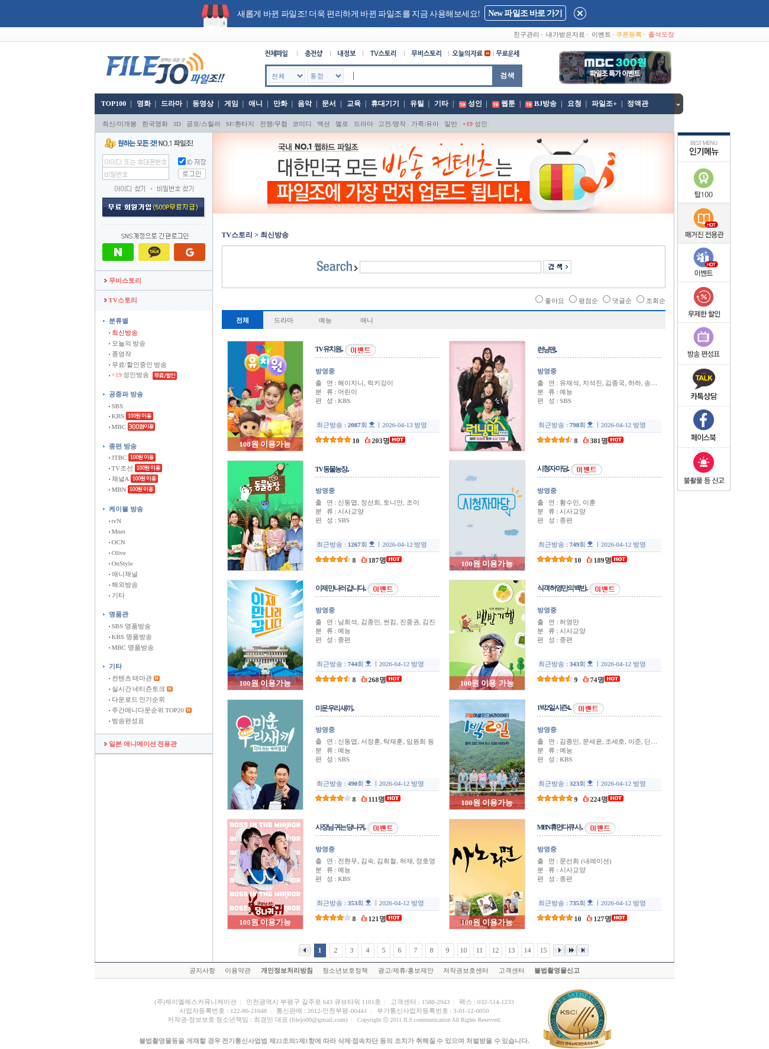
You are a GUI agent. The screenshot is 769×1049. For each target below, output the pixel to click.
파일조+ (604, 103)
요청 (574, 103)
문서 (329, 103)
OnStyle (121, 563)
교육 (354, 103)
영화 (144, 103)
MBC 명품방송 (131, 647)
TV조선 (121, 468)
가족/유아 (425, 123)
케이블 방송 (126, 508)
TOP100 (112, 103)
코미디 (302, 123)
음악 (305, 103)
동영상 (203, 103)
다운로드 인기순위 (137, 699)
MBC (117, 426)
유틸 (417, 103)
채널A (119, 478)
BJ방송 (545, 103)
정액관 (637, 103)
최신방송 (123, 332)
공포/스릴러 (203, 123)
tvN (115, 520)
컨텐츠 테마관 (131, 678)
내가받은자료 (565, 34)
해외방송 (123, 584)
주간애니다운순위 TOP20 (146, 710)
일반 (450, 123)
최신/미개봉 (119, 123)
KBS (116, 415)
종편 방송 (123, 446)
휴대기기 (385, 103)
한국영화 (155, 123)
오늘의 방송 (127, 343)
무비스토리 (122, 280)
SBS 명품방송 (130, 626)
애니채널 (123, 573)
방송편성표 (126, 720)
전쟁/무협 (273, 123)
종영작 (120, 353)
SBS (116, 405)
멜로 (341, 123)
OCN (117, 542)
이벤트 (601, 34)
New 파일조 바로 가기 (525, 13)
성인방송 (130, 374)
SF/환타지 (240, 123)
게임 (231, 103)
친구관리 (526, 34)
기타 (441, 103)
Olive (117, 552)
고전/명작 (392, 123)
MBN (118, 489)
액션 (323, 123)
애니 (255, 103)
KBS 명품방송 (130, 636)
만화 (280, 103)
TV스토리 (120, 300)
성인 (475, 103)
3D (177, 123)
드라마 (171, 103)
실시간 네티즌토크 (137, 688)
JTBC (118, 457)
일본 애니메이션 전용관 (140, 743)
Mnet (117, 531)
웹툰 (508, 103)
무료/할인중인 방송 (138, 364)
